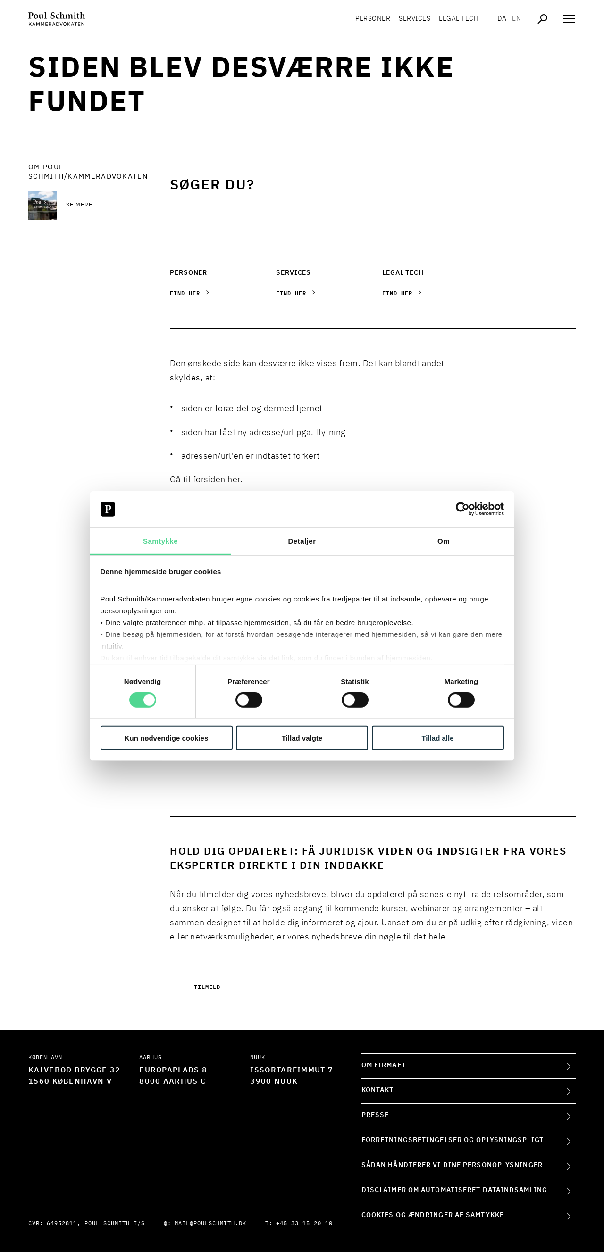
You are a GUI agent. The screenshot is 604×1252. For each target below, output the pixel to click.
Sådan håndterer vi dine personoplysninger (452, 1165)
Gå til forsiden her (205, 480)
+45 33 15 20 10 (304, 1224)
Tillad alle (437, 737)
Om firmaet (383, 1065)
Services (414, 19)
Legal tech (458, 19)
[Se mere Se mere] (108, 205)
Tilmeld (207, 986)
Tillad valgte (302, 737)
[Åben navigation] (569, 18)
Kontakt (377, 1090)
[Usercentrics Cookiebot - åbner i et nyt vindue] (462, 509)
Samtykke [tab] (160, 541)
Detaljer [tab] (302, 541)
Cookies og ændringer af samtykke (432, 1215)
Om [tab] (443, 541)
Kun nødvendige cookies (167, 737)
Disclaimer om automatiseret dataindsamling (454, 1190)
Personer (372, 19)
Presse (375, 1115)
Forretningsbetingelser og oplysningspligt (452, 1140)
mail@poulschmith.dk (210, 1224)
